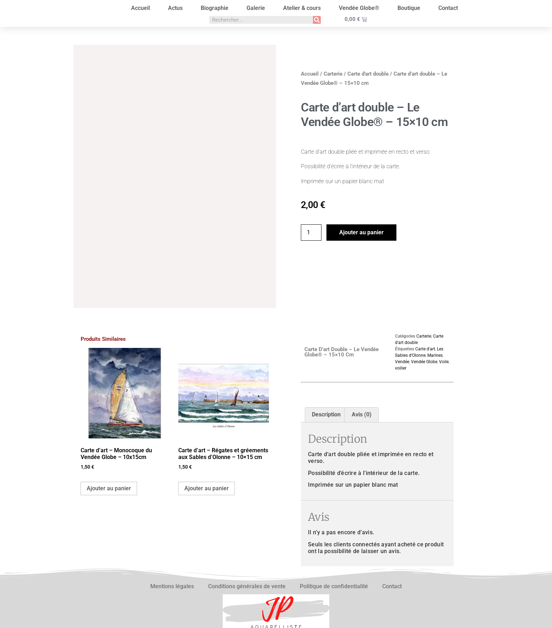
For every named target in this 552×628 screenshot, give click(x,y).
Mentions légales (172, 544)
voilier (400, 325)
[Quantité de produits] (311, 232)
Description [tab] (326, 372)
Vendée (402, 319)
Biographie (214, 8)
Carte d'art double (368, 74)
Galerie (256, 8)
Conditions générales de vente (247, 544)
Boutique (408, 8)
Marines (435, 312)
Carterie (333, 74)
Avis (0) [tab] (362, 372)
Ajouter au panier (361, 232)
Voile (444, 319)
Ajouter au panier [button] (109, 445)
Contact (448, 8)
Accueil (140, 8)
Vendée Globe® (359, 8)
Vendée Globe (424, 319)
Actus (175, 8)
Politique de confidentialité (334, 544)
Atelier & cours (302, 8)
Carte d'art (425, 306)
